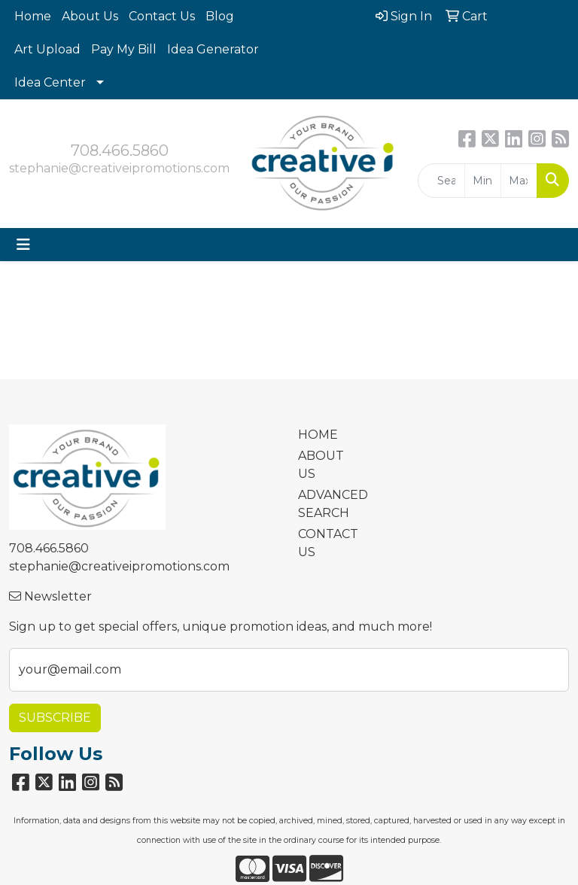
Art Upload (47, 49)
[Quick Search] (442, 180)
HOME (318, 434)
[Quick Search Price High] (518, 180)
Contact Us (162, 16)
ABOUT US (321, 465)
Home (32, 16)
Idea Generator (213, 49)
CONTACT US (325, 543)
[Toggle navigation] (23, 244)
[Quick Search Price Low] (482, 180)
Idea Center (50, 82)
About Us (90, 16)
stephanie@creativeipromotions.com (119, 168)
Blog (219, 16)
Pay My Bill (124, 49)
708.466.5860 (120, 150)
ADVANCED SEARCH (325, 504)
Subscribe (55, 717)
